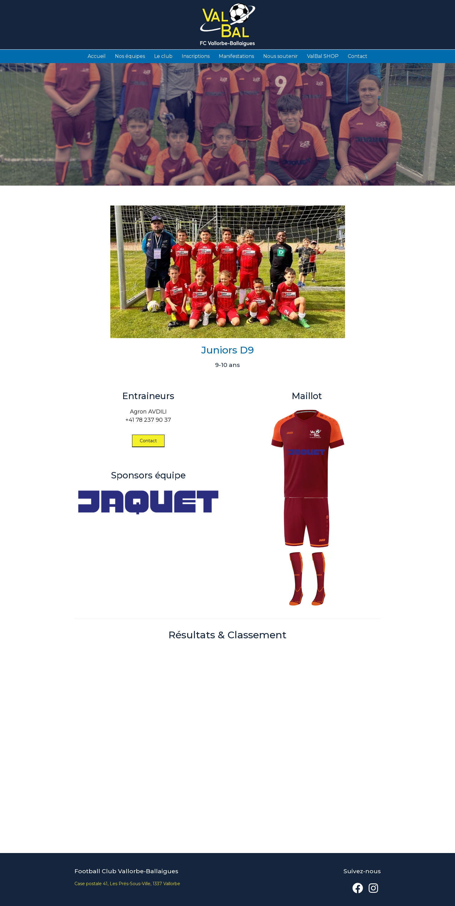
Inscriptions (196, 56)
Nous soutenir (280, 56)
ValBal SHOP (323, 56)
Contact (357, 56)
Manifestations (236, 56)
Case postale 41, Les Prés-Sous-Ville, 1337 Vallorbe (127, 883)
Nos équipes (130, 56)
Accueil (97, 56)
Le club (163, 56)
